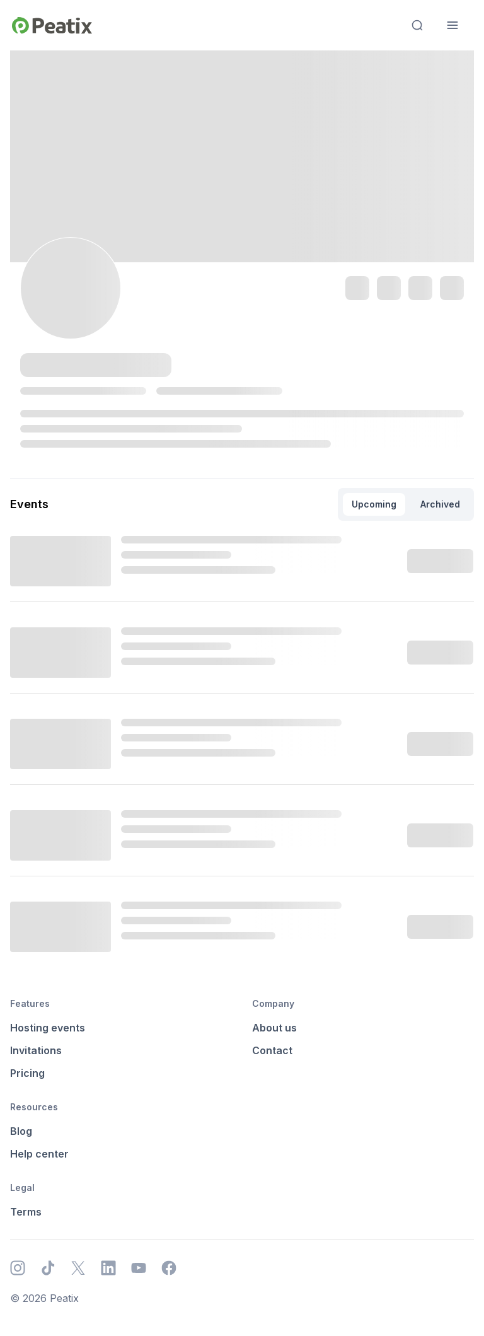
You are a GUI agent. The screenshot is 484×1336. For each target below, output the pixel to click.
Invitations (36, 1050)
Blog (21, 1131)
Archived (440, 504)
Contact (272, 1050)
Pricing (27, 1073)
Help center (39, 1153)
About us (274, 1027)
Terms (26, 1211)
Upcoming (374, 504)
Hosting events (47, 1027)
